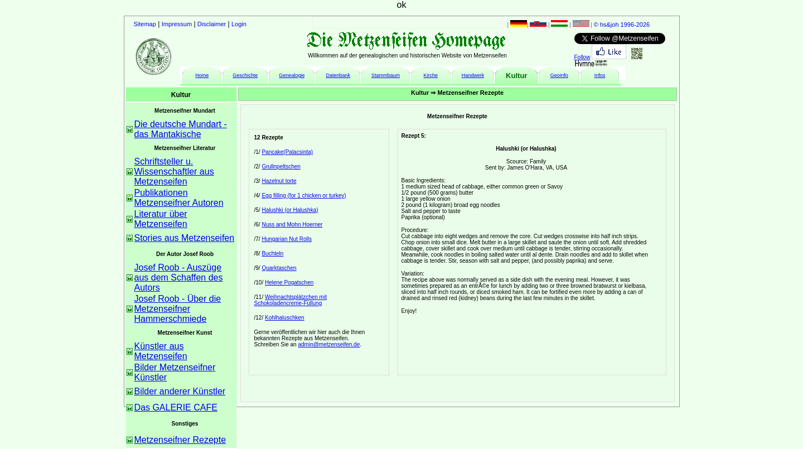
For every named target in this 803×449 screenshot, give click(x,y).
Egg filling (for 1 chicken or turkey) (304, 195)
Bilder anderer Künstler (180, 391)
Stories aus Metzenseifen (184, 238)
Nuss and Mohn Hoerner (292, 224)
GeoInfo (559, 75)
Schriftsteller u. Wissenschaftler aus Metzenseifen (174, 171)
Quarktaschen (279, 268)
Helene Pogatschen (289, 282)
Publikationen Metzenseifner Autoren (179, 197)
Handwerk (473, 75)
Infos (600, 75)
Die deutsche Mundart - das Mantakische (180, 129)
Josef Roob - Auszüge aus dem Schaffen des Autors (178, 277)
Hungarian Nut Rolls (287, 239)
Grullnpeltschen (281, 166)
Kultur (516, 75)
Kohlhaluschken (284, 318)
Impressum (177, 24)
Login (238, 24)
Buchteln (272, 253)
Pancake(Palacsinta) (287, 152)
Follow (582, 57)
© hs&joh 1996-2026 (622, 24)
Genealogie (291, 75)
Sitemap (145, 24)
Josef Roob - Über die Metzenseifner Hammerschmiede (177, 309)
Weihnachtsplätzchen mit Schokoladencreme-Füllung (290, 300)
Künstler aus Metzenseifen (160, 351)
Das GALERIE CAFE (175, 407)
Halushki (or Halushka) (290, 210)
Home (202, 75)
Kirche (431, 75)
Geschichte (245, 75)
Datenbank (338, 75)
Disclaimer (211, 24)
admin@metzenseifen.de (329, 344)
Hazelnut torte (279, 181)
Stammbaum (385, 75)
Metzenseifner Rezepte (180, 440)
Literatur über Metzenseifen (160, 219)
